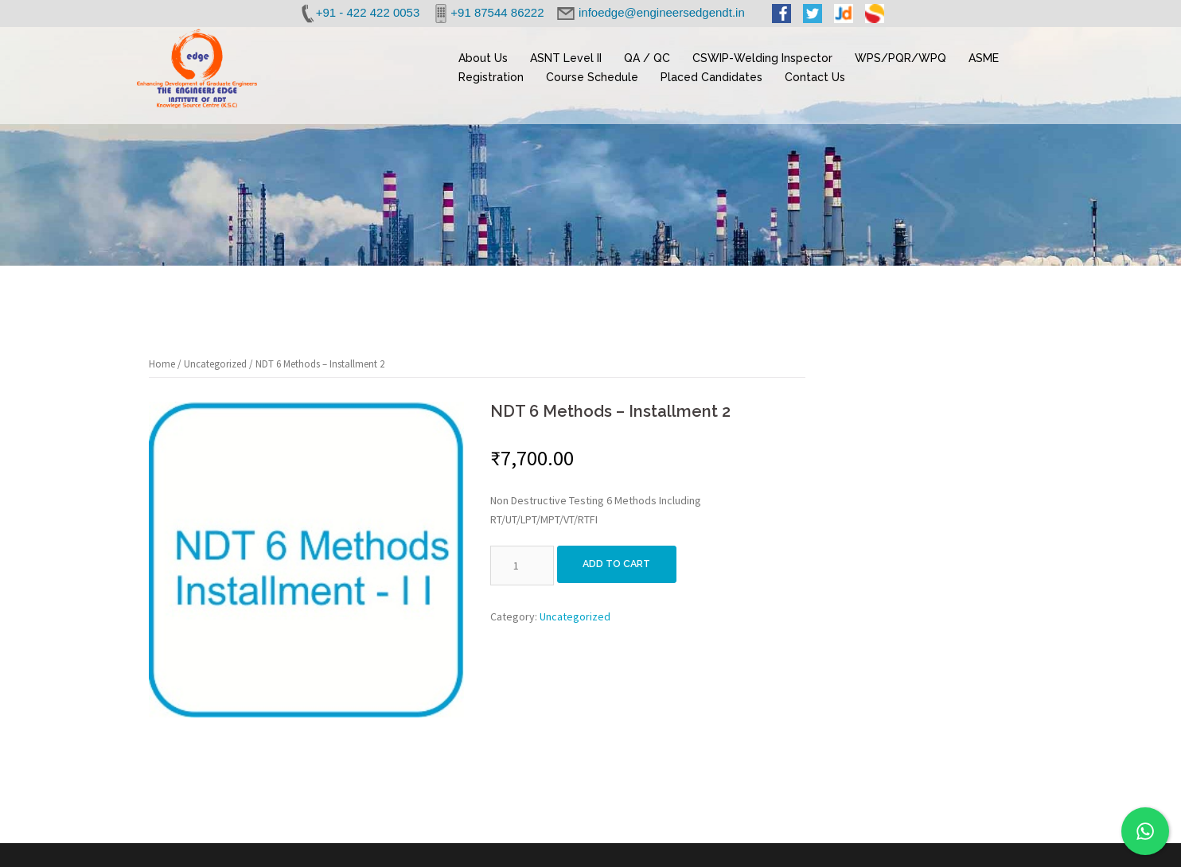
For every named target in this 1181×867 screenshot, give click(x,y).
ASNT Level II (566, 58)
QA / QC (647, 58)
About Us (483, 58)
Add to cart (621, 565)
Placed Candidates (711, 77)
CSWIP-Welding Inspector (762, 58)
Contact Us (815, 77)
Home (162, 364)
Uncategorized (215, 364)
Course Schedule (592, 77)
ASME (984, 58)
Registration (491, 77)
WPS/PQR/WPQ (900, 58)
